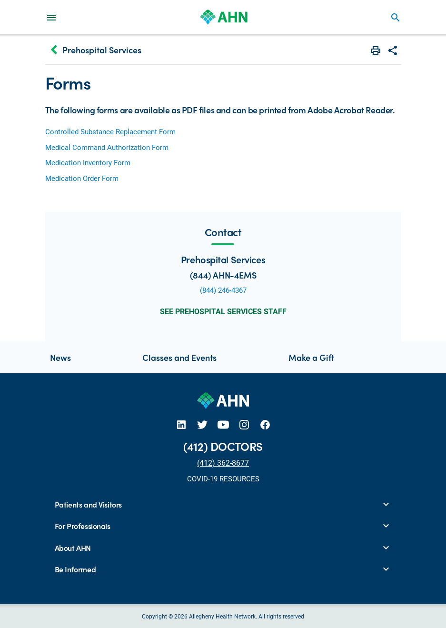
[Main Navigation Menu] (51, 17)
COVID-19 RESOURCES (223, 478)
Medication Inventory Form (87, 162)
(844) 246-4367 (223, 290)
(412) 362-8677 (223, 463)
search (395, 17)
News (60, 357)
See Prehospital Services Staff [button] (223, 311)
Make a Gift (311, 357)
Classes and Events (179, 357)
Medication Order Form (82, 178)
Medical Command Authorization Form (106, 147)
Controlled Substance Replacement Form (110, 131)
